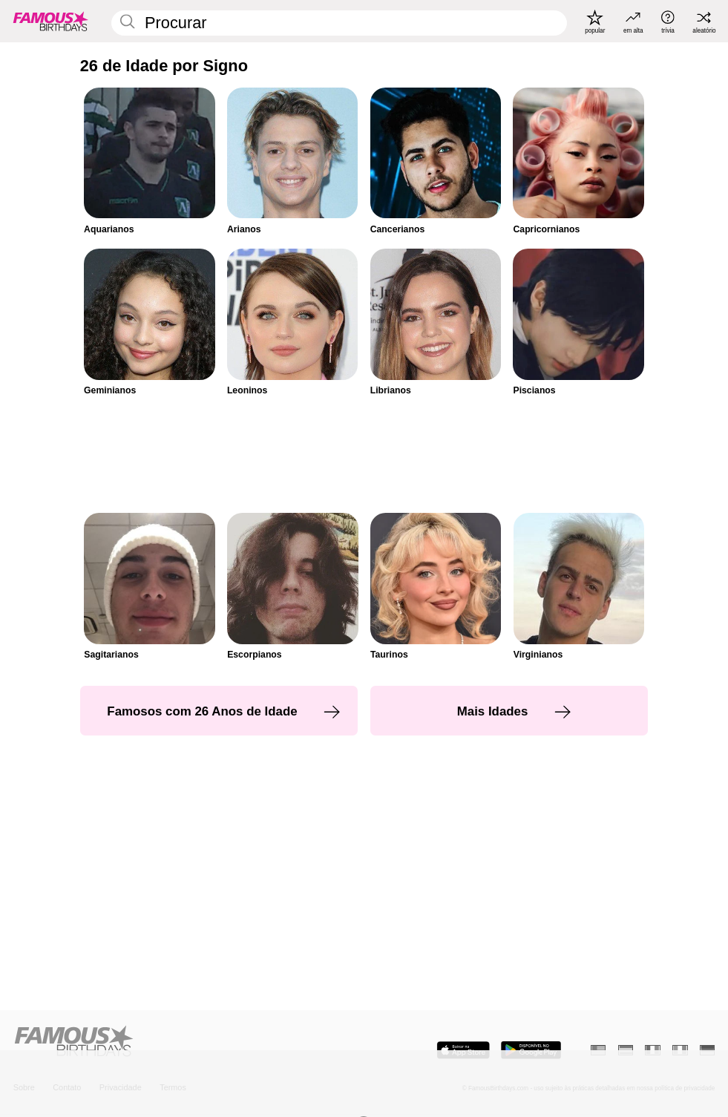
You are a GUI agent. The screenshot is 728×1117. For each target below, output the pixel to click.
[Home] (185, 1042)
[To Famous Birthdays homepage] (51, 21)
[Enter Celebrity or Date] (339, 23)
